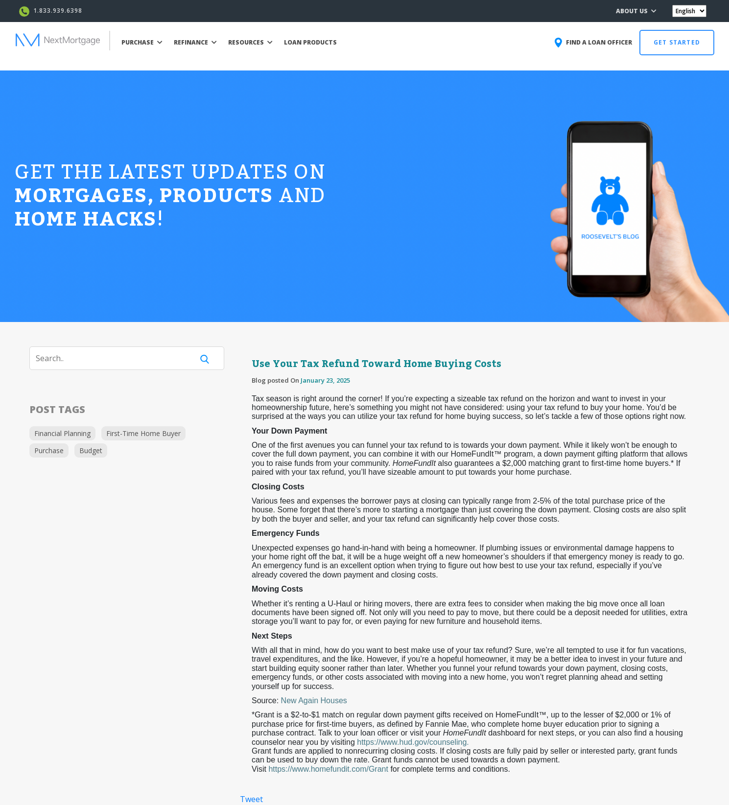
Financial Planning (62, 433)
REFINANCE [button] (195, 42)
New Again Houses (314, 700)
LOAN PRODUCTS (310, 42)
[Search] (117, 358)
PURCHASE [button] (142, 42)
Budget (90, 450)
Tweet (251, 799)
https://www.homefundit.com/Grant (328, 769)
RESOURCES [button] (250, 42)
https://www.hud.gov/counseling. (413, 742)
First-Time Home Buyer (143, 433)
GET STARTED (677, 42)
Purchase (49, 450)
